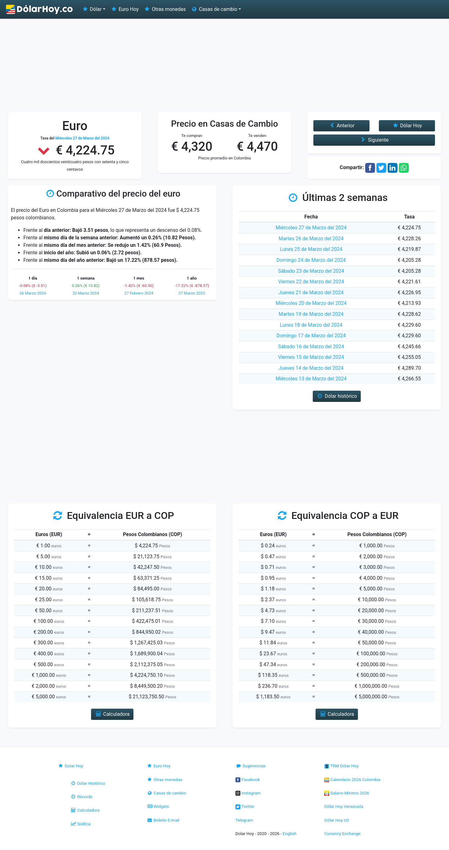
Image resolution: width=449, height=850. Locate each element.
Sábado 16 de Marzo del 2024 (311, 346)
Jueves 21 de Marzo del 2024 (311, 293)
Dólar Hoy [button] (407, 126)
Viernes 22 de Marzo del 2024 (311, 282)
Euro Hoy (124, 9)
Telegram (244, 820)
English (290, 833)
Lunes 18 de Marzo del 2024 (311, 325)
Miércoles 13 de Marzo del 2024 (311, 379)
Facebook (247, 779)
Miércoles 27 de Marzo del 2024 (311, 228)
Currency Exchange (342, 833)
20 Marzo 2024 (85, 293)
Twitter (244, 806)
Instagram (248, 792)
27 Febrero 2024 (138, 293)
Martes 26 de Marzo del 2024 (311, 239)
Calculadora (84, 810)
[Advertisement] (224, 65)
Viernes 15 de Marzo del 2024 (311, 357)
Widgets (158, 806)
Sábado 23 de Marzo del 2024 (311, 271)
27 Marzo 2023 (191, 293)
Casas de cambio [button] (214, 9)
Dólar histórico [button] (336, 396)
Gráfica (80, 823)
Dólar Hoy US (336, 820)
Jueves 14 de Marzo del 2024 (311, 368)
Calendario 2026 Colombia (352, 779)
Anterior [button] (341, 126)
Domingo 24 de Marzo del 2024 (311, 260)
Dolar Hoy (70, 765)
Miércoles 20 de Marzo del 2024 (311, 303)
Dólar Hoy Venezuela (343, 806)
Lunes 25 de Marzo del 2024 (311, 249)
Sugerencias (250, 765)
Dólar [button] (92, 9)
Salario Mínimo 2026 (346, 792)
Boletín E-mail (163, 820)
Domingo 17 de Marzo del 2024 (311, 336)
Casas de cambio (166, 792)
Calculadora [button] (112, 714)
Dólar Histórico (87, 783)
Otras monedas (165, 9)
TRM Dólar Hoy (341, 765)
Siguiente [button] (374, 140)
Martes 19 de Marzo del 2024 (311, 314)
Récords (81, 796)
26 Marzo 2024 (32, 293)
